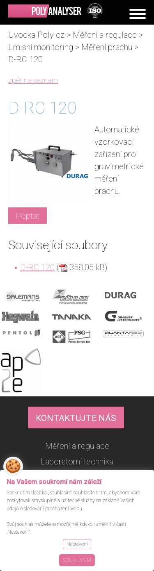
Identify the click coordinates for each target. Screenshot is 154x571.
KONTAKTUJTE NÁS (76, 418)
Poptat (27, 216)
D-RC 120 (37, 267)
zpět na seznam (33, 80)
